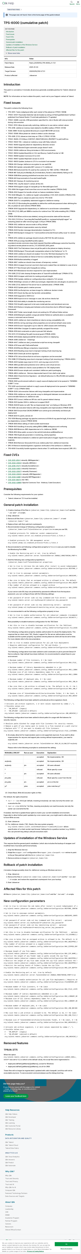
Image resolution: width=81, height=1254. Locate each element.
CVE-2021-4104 (14, 460)
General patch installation (14, 42)
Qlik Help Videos (11, 1112)
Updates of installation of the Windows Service (21, 45)
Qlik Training (9, 1118)
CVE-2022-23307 (14, 471)
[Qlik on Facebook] (73, 1238)
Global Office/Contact (13, 1228)
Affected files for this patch (15, 50)
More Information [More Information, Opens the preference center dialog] (66, 1248)
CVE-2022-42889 (14, 483)
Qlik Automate (10, 1164)
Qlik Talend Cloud (11, 1143)
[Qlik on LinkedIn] (69, 1238)
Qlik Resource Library (13, 1127)
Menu (78, 4)
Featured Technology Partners (16, 1191)
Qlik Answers (10, 1158)
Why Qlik (8, 1174)
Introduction (10, 31)
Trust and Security (12, 1176)
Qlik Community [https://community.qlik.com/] (55, 1239)
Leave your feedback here (15, 1094)
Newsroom (9, 1225)
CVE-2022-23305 (14, 474)
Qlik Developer (10, 1115)
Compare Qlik (10, 1188)
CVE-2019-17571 (14, 466)
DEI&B (7, 1213)
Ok (66, 1244)
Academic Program (12, 1216)
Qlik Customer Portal (12, 1124)
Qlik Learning (10, 1121)
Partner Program (11, 1219)
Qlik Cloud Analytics (12, 1155)
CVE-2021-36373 (14, 480)
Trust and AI (9, 1182)
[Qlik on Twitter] (65, 1238)
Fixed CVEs (10, 37)
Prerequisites (10, 39)
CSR (6, 1210)
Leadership (9, 1207)
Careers (8, 1222)
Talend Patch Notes (13, 9)
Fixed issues (10, 34)
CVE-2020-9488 (14, 477)
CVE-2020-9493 (14, 469)
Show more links (14, 53)
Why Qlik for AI (10, 1185)
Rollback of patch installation (15, 47)
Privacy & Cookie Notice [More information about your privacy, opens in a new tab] (35, 1251)
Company (8, 1204)
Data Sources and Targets (14, 1194)
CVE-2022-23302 (14, 463)
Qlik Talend (9, 1140)
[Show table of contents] (4, 9)
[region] (40, 1247)
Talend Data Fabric (12, 1146)
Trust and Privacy (11, 1179)
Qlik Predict (9, 1161)
